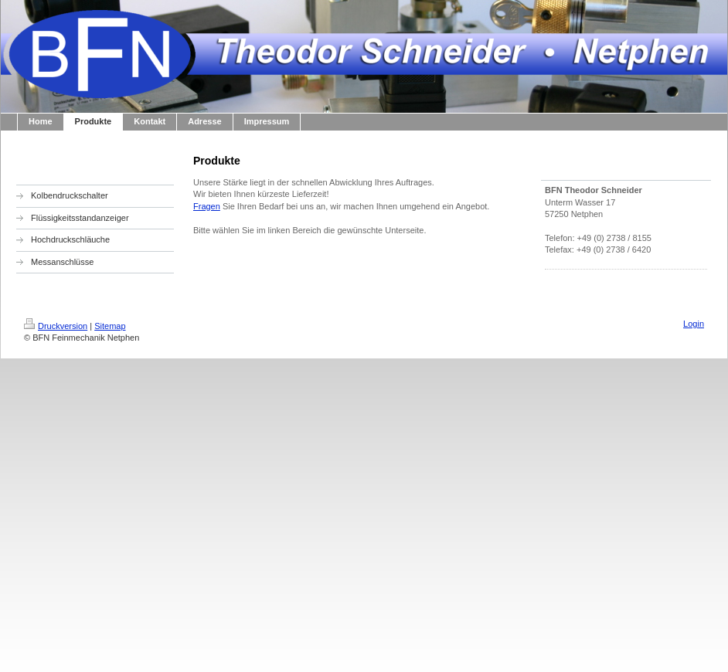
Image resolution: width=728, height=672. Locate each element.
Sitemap (109, 326)
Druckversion (55, 326)
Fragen (206, 206)
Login (693, 323)
